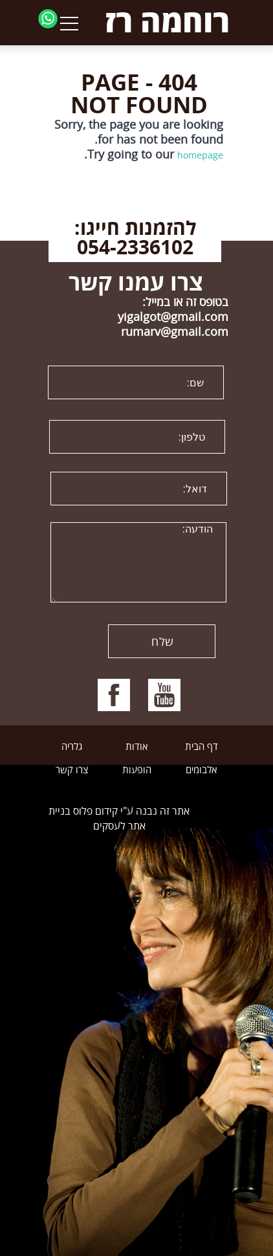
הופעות (136, 770)
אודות (136, 747)
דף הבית (201, 747)
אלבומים (201, 770)
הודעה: (138, 562)
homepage (200, 155)
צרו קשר (72, 770)
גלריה (71, 747)
